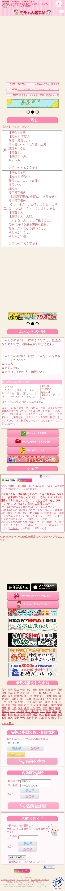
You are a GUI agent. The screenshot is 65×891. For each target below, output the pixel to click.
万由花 (5, 711)
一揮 (32, 708)
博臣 (35, 714)
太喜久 (58, 717)
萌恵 (35, 702)
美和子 (46, 705)
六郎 (29, 702)
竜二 (10, 692)
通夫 (4, 714)
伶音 (26, 708)
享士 (20, 708)
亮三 (45, 708)
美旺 (42, 699)
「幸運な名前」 (15, 861)
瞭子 (16, 717)
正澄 (16, 692)
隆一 (29, 692)
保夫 (54, 711)
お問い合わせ (18, 882)
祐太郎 (20, 711)
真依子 (15, 699)
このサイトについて (8, 880)
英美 (4, 708)
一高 (57, 692)
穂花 (16, 714)
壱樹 (55, 695)
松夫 (10, 689)
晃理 (51, 708)
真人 (10, 717)
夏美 (7, 705)
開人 (29, 689)
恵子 (29, 714)
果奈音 (35, 711)
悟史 (10, 702)
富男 (59, 705)
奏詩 (20, 705)
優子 (47, 714)
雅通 (16, 695)
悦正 (22, 699)
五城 (4, 717)
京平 (4, 689)
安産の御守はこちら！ (33, 450)
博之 (51, 692)
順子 (48, 711)
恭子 (26, 695)
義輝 (35, 689)
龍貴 (4, 695)
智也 (45, 692)
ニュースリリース (23, 880)
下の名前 (12, 785)
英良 (29, 699)
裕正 (22, 702)
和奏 (10, 714)
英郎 (47, 689)
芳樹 (48, 699)
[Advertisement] (32, 48)
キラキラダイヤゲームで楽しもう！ (33, 596)
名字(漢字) (13, 781)
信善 (14, 705)
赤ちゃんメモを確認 (33, 433)
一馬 (22, 689)
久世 (38, 705)
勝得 (36, 695)
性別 (10, 793)
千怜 (32, 705)
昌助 (22, 692)
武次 (26, 705)
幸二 (41, 714)
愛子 (35, 692)
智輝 (48, 695)
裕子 (41, 689)
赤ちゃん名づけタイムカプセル (33, 442)
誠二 (7, 699)
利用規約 (9, 882)
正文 (4, 702)
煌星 (53, 714)
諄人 (47, 717)
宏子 (10, 695)
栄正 (41, 717)
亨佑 (38, 708)
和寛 (59, 689)
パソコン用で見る (25, 877)
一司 (22, 717)
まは (55, 699)
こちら (48, 344)
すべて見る (8, 723)
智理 (59, 714)
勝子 (53, 689)
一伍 (14, 708)
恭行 (41, 702)
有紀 (16, 702)
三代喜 (30, 717)
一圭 (12, 711)
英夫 (53, 705)
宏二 (42, 711)
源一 (27, 711)
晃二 (16, 689)
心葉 (4, 692)
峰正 (42, 695)
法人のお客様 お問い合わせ (34, 882)
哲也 (47, 702)
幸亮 (22, 714)
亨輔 (57, 708)
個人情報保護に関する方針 (40, 880)
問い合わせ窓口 (31, 512)
